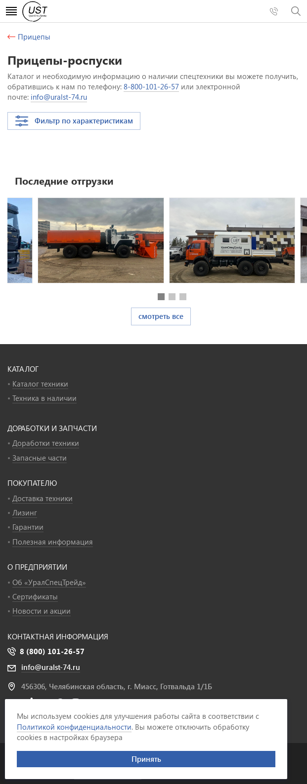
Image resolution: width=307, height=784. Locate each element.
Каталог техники (40, 384)
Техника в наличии (44, 398)
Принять (146, 759)
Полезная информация (52, 542)
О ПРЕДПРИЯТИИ (37, 567)
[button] (161, 296)
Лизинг (24, 512)
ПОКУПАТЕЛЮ (32, 483)
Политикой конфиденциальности (74, 727)
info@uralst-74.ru (59, 97)
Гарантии (28, 527)
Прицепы (34, 36)
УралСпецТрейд (63, 11)
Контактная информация (57, 636)
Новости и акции (41, 611)
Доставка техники (42, 498)
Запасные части (39, 458)
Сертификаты (35, 596)
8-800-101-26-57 (151, 86)
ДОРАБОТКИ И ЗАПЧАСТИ (52, 428)
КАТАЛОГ (23, 369)
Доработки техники (45, 443)
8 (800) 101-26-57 (52, 651)
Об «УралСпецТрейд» (49, 582)
